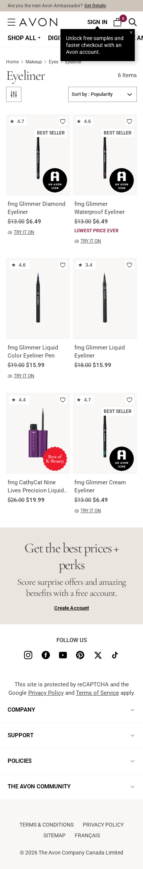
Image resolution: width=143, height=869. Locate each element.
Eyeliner (73, 62)
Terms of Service (97, 692)
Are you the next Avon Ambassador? (57, 5)
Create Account (71, 608)
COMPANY (21, 709)
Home (16, 61)
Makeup (37, 61)
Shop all (22, 38)
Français (87, 835)
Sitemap (54, 835)
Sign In (97, 22)
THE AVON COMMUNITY (39, 786)
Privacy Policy (46, 692)
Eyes (57, 61)
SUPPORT (21, 735)
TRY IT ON (21, 232)
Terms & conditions (46, 825)
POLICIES (20, 760)
